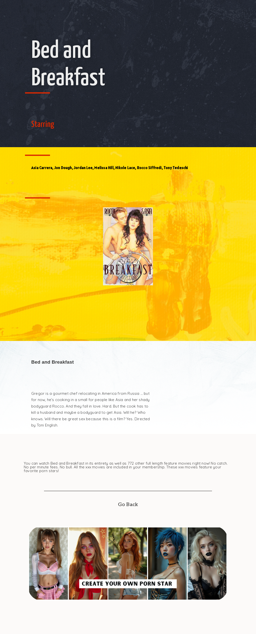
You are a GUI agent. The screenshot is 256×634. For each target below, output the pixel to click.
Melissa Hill (103, 167)
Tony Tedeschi (176, 167)
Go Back (128, 505)
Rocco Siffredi (149, 167)
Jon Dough (63, 167)
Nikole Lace (125, 167)
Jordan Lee (83, 167)
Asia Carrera (41, 167)
